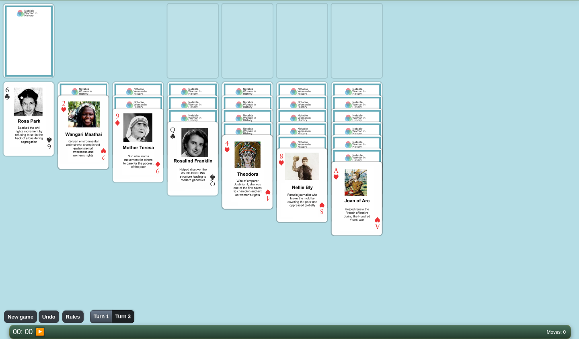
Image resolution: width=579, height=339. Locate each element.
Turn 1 (101, 316)
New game (20, 317)
